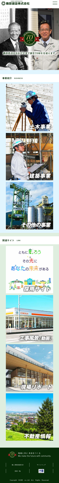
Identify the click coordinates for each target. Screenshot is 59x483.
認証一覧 (18, 471)
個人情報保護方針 (18, 465)
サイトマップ (41, 465)
